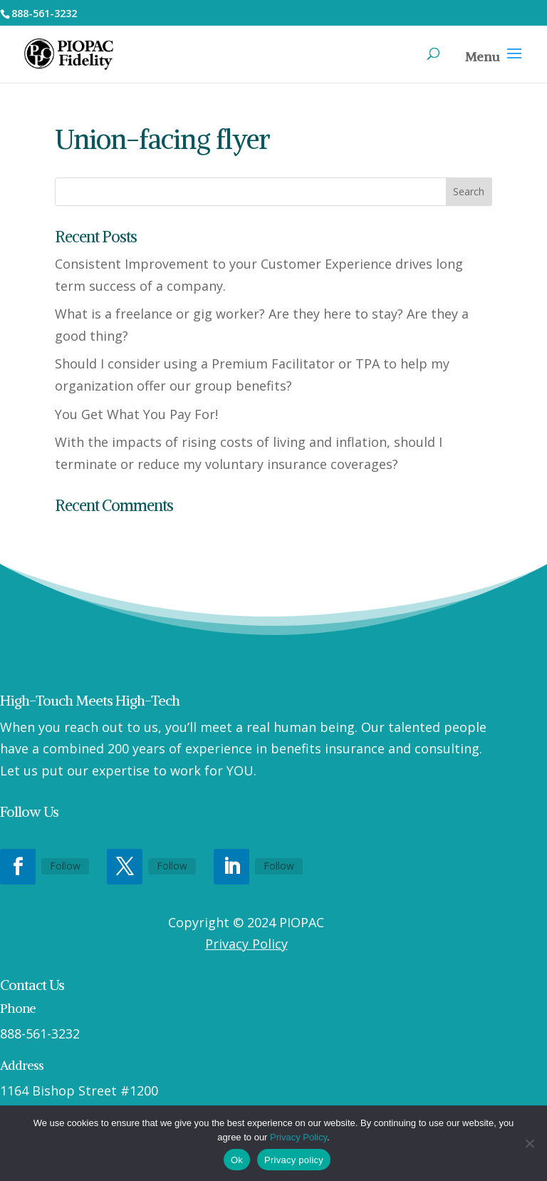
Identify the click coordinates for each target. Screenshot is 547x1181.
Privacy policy (293, 1160)
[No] (529, 1143)
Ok (237, 1160)
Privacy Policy (246, 943)
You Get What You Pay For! (136, 414)
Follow (65, 865)
